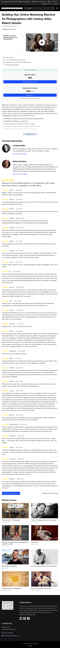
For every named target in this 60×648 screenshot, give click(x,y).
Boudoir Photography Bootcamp (41, 588)
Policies (30, 646)
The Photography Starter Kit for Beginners (44, 566)
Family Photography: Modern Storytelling (43, 520)
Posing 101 (34, 542)
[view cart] (56, 1)
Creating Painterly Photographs (11, 588)
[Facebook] (24, 618)
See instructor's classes (20, 154)
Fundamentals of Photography (11, 520)
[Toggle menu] (57, 8)
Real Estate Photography (9, 566)
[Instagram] (28, 618)
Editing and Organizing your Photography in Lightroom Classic (15, 543)
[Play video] (42, 42)
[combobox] (39, 8)
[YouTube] (20, 618)
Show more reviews (11, 493)
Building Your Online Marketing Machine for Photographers (10, 37)
